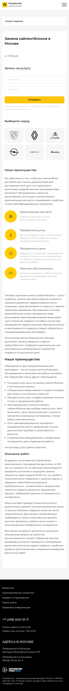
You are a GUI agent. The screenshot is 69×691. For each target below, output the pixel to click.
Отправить (34, 99)
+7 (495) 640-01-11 (15, 619)
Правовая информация (16, 607)
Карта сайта (9, 602)
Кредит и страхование (15, 597)
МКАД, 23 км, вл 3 (17, 658)
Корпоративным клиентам (18, 592)
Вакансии (8, 587)
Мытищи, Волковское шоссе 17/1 (21, 650)
